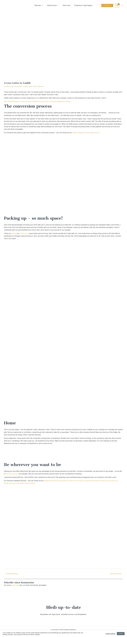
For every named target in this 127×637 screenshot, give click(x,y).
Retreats (40, 5)
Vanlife (32, 86)
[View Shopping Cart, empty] (117, 5)
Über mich (66, 5)
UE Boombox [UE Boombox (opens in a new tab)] (24, 233)
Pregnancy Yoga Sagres (82, 5)
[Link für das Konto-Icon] (122, 5)
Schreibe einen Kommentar (13, 86)
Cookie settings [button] (110, 633)
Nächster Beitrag (116, 574)
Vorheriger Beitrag (11, 574)
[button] (43, 5)
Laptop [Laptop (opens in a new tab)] (13, 233)
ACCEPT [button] (120, 633)
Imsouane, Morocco (13, 474)
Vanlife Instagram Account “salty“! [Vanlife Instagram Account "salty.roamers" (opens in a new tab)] (87, 132)
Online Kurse (53, 5)
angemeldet (15, 585)
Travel (27, 86)
